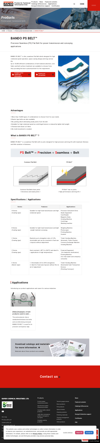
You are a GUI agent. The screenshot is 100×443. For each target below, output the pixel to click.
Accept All (89, 432)
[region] (50, 152)
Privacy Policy (37, 433)
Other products (61, 422)
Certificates (56, 6)
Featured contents (51, 2)
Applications (52, 4)
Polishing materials (62, 415)
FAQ (76, 422)
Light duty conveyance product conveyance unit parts (44, 416)
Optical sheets (61, 409)
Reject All (79, 432)
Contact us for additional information (18, 74)
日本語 (82, 4)
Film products (60, 406)
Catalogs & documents (41, 74)
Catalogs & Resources (39, 4)
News (41, 2)
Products (34, 2)
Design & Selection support (40, 6)
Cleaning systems (62, 412)
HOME (3, 30)
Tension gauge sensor (63, 401)
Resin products (61, 404)
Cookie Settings (94, 441)
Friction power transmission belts (23, 30)
